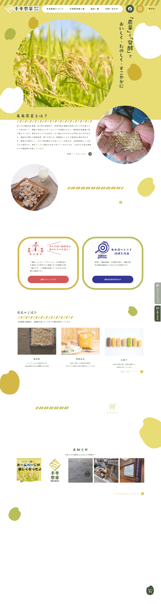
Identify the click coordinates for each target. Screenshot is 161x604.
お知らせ (103, 583)
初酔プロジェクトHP (48, 280)
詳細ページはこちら (76, 154)
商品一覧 (68, 583)
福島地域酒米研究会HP (112, 280)
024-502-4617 (86, 566)
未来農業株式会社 (22, 8)
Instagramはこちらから (126, 494)
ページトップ (149, 590)
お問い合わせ (157, 315)
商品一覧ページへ (129, 372)
